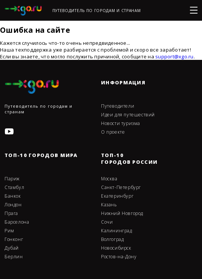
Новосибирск (116, 248)
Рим (9, 231)
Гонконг (14, 239)
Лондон (13, 205)
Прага (11, 213)
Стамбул (14, 187)
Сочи (107, 222)
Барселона (17, 222)
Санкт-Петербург (121, 187)
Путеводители (117, 106)
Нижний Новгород (122, 213)
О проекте (113, 132)
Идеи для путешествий (128, 115)
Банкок (13, 196)
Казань (109, 205)
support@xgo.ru (174, 56)
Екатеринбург (117, 196)
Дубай (12, 248)
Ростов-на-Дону (118, 257)
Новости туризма (120, 123)
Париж (12, 179)
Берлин (14, 257)
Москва (109, 179)
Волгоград (112, 239)
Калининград (116, 231)
